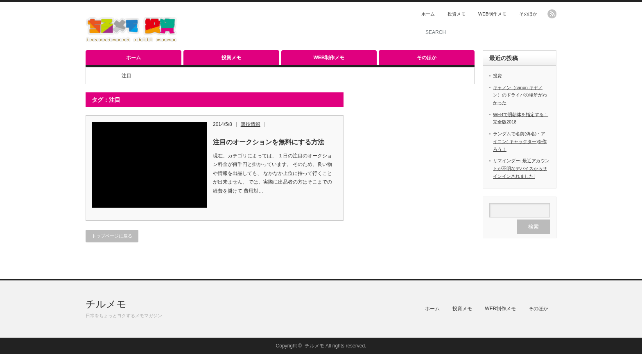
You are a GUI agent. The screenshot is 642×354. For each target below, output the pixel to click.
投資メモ (457, 13)
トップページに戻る (112, 235)
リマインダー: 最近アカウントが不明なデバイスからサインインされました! (521, 168)
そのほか (528, 13)
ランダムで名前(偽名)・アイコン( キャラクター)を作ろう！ (520, 141)
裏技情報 (250, 124)
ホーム (428, 13)
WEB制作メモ (492, 13)
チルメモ (106, 303)
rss (551, 13)
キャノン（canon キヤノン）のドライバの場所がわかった (520, 95)
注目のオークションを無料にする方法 (268, 142)
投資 (497, 75)
